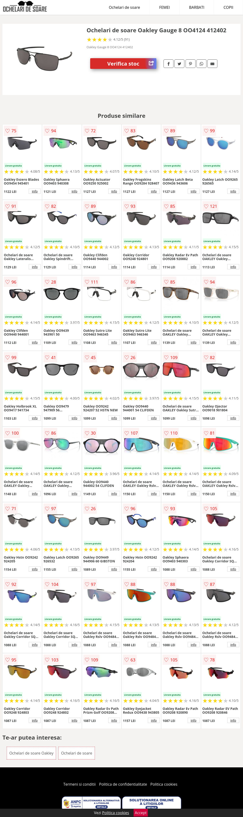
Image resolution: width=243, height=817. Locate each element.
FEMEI (164, 7)
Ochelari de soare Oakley (31, 753)
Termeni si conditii (79, 784)
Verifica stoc (131, 63)
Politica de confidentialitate (123, 784)
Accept (141, 812)
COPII (228, 7)
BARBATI (196, 7)
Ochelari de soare (124, 7)
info (34, 191)
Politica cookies (164, 784)
